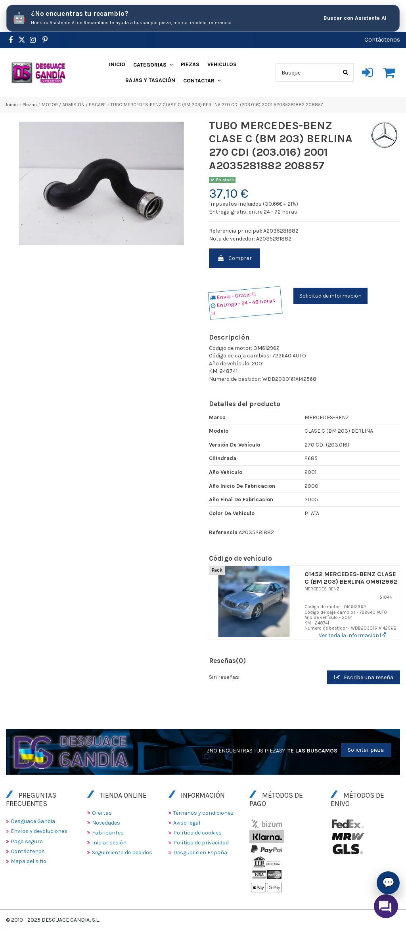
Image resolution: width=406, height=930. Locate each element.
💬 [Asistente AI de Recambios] (388, 882)
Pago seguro (27, 841)
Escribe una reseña (363, 677)
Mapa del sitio (28, 861)
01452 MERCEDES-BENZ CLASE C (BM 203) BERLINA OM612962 (350, 577)
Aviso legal (186, 822)
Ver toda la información (352, 635)
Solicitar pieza (366, 750)
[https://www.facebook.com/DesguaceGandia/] (10, 40)
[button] (153, 65)
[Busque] (345, 72)
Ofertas (102, 813)
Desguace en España (200, 852)
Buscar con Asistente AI (355, 18)
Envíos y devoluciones (39, 831)
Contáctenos (382, 39)
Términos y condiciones (203, 813)
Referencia (223, 532)
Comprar (234, 258)
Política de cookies (197, 832)
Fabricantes (108, 832)
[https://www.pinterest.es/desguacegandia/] (21, 40)
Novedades (106, 822)
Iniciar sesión (109, 842)
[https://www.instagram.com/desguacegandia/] (32, 40)
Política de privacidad (201, 842)
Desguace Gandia (33, 821)
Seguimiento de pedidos (122, 852)
